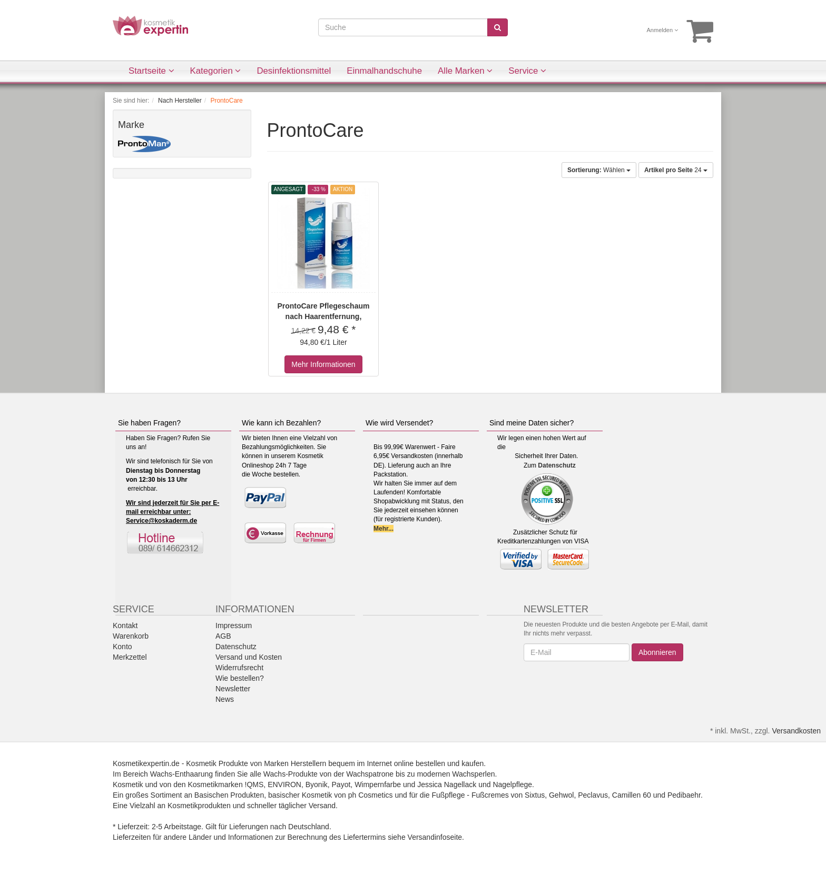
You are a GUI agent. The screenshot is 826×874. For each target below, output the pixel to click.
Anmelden (662, 30)
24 (675, 170)
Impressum (233, 625)
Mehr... (383, 528)
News (224, 699)
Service (527, 71)
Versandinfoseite (435, 837)
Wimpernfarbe (378, 784)
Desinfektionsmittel (294, 71)
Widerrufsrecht (239, 667)
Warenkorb (131, 636)
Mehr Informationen (323, 364)
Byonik (317, 784)
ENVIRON (284, 784)
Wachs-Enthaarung (181, 774)
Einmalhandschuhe (384, 71)
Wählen (599, 170)
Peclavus (593, 795)
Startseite (151, 71)
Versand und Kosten (248, 657)
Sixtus (535, 795)
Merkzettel (130, 657)
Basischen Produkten (229, 795)
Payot (341, 784)
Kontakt (125, 625)
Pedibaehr (684, 795)
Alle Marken (465, 71)
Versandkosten (796, 731)
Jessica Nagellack (446, 784)
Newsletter (232, 688)
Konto (122, 646)
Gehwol (561, 795)
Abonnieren (657, 652)
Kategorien (215, 71)
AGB (223, 636)
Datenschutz (556, 465)
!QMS (254, 784)
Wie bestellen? (239, 678)
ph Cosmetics (370, 795)
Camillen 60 (631, 795)
